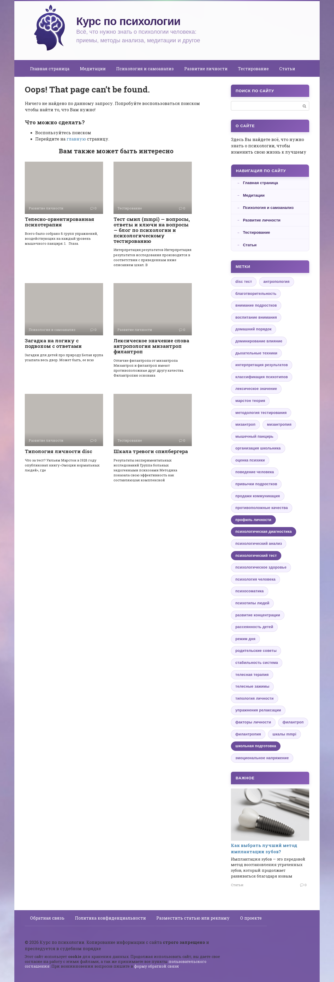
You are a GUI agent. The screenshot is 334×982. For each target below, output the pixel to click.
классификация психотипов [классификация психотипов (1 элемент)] (261, 377)
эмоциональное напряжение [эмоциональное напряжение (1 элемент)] (262, 758)
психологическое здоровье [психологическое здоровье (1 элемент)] (261, 567)
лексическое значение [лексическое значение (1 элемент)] (256, 389)
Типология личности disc (58, 451)
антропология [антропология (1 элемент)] (277, 281)
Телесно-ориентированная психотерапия (59, 222)
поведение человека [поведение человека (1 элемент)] (254, 472)
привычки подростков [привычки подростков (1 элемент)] (256, 484)
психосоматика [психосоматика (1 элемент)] (249, 591)
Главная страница (49, 68)
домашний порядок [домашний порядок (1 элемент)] (253, 329)
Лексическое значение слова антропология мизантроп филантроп (151, 346)
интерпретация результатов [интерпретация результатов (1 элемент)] (261, 365)
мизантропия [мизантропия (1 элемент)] (279, 424)
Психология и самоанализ (145, 68)
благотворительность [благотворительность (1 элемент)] (255, 293)
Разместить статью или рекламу (193, 918)
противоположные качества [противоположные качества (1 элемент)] (261, 508)
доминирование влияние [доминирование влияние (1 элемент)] (258, 341)
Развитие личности (206, 68)
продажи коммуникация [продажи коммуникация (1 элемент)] (257, 496)
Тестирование (253, 68)
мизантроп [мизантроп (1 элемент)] (245, 424)
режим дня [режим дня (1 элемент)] (245, 639)
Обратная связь (47, 918)
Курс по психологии (128, 21)
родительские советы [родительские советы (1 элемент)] (256, 650)
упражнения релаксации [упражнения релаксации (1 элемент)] (258, 710)
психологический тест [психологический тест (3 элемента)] (256, 555)
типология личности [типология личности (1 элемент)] (254, 698)
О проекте (251, 918)
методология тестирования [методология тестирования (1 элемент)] (261, 413)
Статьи (287, 68)
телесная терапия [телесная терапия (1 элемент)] (252, 675)
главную (76, 139)
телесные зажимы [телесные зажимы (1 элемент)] (252, 686)
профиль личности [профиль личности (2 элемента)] (253, 520)
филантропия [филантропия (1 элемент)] (248, 734)
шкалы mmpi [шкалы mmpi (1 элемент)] (284, 734)
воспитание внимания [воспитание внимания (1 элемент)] (256, 317)
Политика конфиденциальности (110, 918)
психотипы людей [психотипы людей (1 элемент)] (252, 603)
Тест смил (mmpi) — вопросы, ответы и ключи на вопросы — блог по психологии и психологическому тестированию (152, 230)
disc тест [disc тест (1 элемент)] (243, 281)
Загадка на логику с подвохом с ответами (53, 343)
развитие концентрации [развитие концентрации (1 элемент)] (257, 615)
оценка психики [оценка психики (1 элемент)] (250, 460)
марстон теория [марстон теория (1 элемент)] (250, 401)
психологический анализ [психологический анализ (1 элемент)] (258, 543)
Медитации (93, 68)
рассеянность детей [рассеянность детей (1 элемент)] (254, 627)
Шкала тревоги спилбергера (151, 451)
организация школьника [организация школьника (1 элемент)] (258, 448)
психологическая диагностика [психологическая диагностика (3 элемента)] (263, 531)
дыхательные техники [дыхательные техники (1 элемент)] (256, 353)
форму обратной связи (156, 966)
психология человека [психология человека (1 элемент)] (255, 579)
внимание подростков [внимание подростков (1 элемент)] (256, 305)
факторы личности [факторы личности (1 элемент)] (253, 722)
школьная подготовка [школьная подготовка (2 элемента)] (255, 746)
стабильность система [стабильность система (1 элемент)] (256, 662)
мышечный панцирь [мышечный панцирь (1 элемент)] (254, 436)
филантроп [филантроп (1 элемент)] (293, 722)
